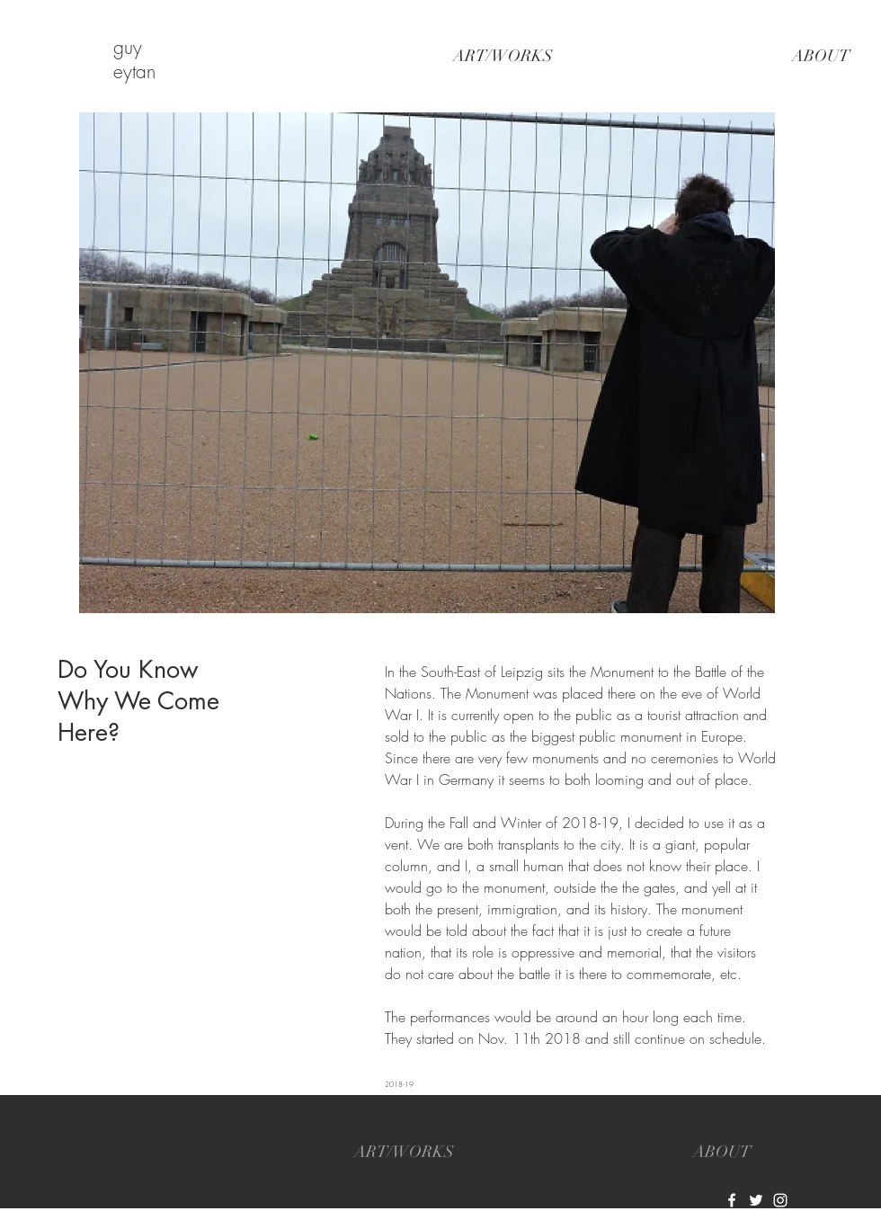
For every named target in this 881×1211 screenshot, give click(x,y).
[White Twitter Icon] (756, 1200)
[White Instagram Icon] (780, 1200)
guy (127, 47)
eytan (134, 71)
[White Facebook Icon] (732, 1200)
